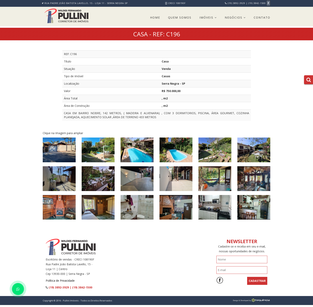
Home (155, 17)
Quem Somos (179, 17)
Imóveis (208, 17)
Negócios (235, 17)
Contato (262, 17)
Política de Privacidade (60, 280)
